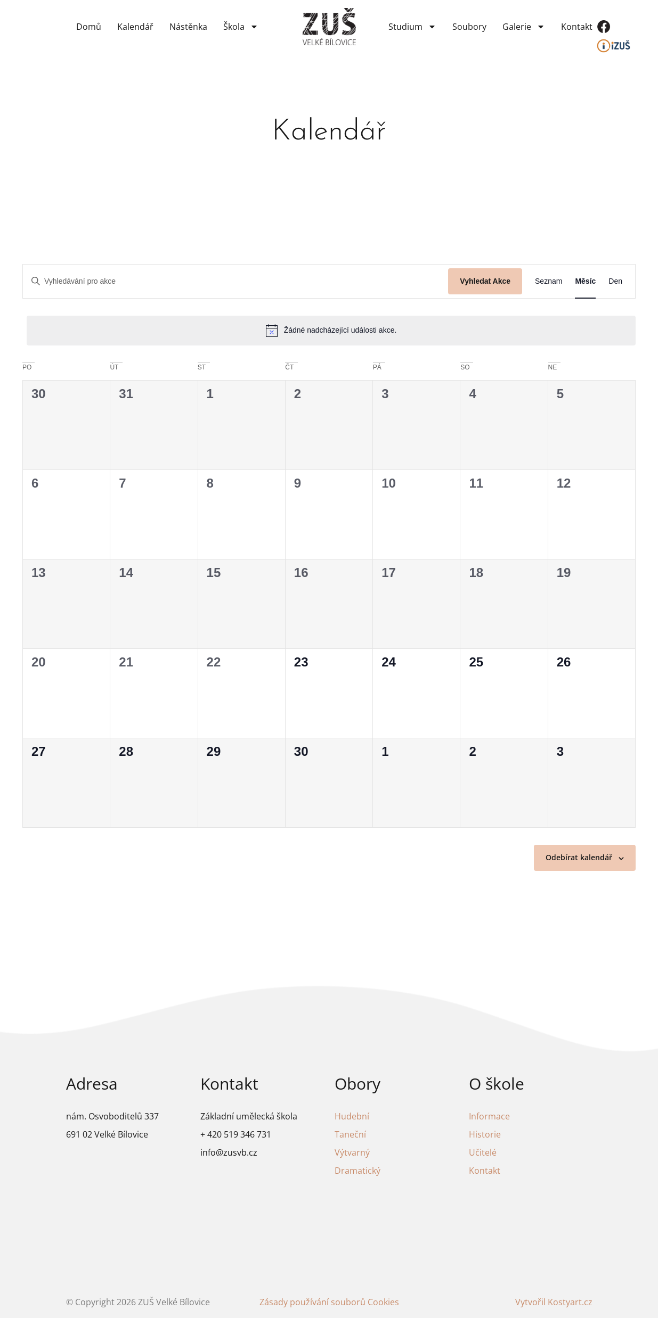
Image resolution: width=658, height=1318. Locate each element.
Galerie (523, 26)
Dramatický (357, 1170)
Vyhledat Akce (485, 281)
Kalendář (135, 26)
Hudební (352, 1116)
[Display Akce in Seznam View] (548, 281)
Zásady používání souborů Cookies (329, 1302)
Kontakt (576, 26)
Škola (240, 26)
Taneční (350, 1134)
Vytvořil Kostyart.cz (553, 1302)
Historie (485, 1134)
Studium (412, 26)
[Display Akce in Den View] (615, 281)
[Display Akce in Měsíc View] (585, 281)
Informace (489, 1116)
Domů (88, 26)
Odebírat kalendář (579, 857)
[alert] (331, 330)
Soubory (469, 26)
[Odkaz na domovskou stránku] (329, 27)
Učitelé (483, 1152)
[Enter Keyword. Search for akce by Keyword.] (235, 281)
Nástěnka (188, 26)
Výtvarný (352, 1152)
